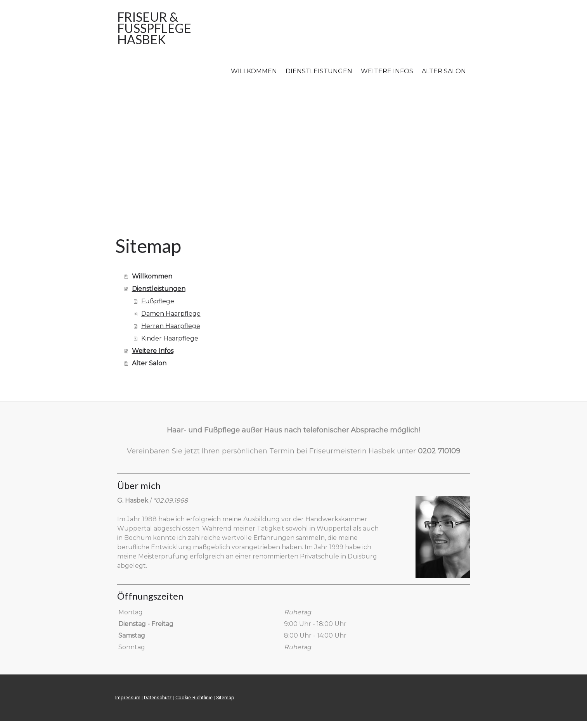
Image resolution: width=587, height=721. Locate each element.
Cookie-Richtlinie (194, 697)
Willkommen (254, 71)
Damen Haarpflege (171, 313)
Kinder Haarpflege (169, 338)
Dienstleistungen (319, 71)
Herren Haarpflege (170, 326)
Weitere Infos (387, 71)
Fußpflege (157, 301)
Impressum (127, 697)
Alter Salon (444, 71)
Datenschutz (158, 697)
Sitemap (225, 697)
